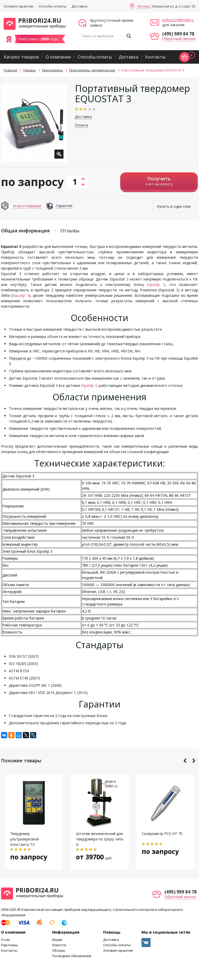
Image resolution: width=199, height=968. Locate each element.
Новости (59, 945)
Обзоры (58, 950)
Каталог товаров (21, 57)
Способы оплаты (52, 6)
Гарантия (64, 205)
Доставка (79, 6)
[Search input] (103, 36)
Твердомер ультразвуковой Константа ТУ (24, 839)
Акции (57, 939)
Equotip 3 (156, 284)
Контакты (155, 57)
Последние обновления (71, 956)
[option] (34, 122)
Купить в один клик (174, 206)
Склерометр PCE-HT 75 (162, 833)
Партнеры (9, 945)
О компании (58, 57)
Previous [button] (185, 760)
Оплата (81, 125)
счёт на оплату (159, 181)
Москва (144, 6)
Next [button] (193, 760)
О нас (5, 939)
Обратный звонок (179, 38)
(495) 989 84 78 (178, 34)
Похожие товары (21, 760)
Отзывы (70, 230)
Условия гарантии (18, 6)
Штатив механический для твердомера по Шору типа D (99, 839)
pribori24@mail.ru (178, 19)
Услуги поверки (27, 205)
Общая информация (25, 230)
